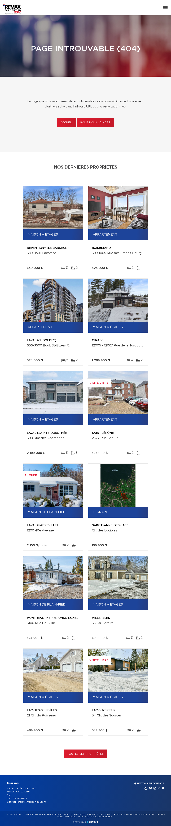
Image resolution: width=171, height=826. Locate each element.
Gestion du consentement (99, 817)
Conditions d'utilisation (70, 817)
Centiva (92, 822)
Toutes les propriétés (85, 754)
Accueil (66, 122)
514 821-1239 (20, 798)
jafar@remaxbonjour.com (31, 802)
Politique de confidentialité (148, 814)
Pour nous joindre (95, 122)
